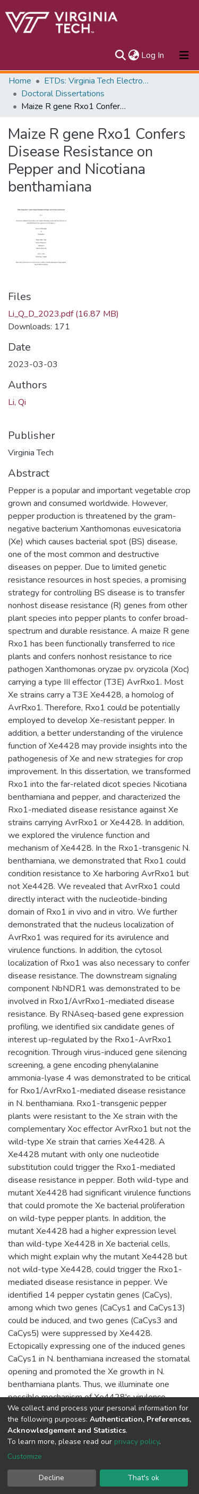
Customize (24, 1456)
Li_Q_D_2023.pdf (63, 314)
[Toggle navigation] (184, 55)
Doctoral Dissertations (63, 93)
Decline (51, 1478)
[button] (133, 55)
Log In (153, 55)
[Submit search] (120, 55)
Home (19, 81)
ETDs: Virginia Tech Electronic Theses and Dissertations (97, 81)
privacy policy (136, 1442)
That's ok (143, 1478)
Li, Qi (17, 402)
